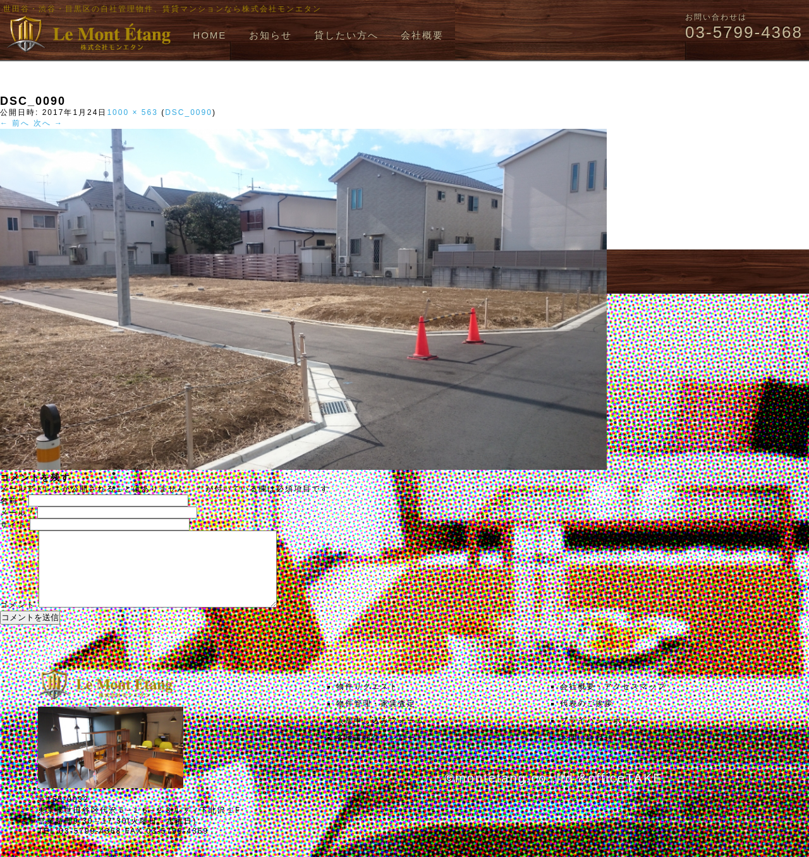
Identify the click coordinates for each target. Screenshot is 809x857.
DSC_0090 (188, 112)
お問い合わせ (586, 752)
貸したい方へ (346, 35)
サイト (13, 524)
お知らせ (270, 35)
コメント (17, 620)
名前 (12, 500)
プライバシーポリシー (604, 735)
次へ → (48, 123)
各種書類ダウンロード (380, 752)
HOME (209, 35)
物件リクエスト (367, 701)
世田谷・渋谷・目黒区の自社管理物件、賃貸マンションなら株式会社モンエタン (162, 8)
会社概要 (422, 35)
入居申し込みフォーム (380, 735)
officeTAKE (625, 793)
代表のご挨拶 (586, 718)
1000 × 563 (132, 112)
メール (17, 512)
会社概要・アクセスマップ (613, 701)
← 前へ (15, 123)
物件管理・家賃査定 (376, 718)
